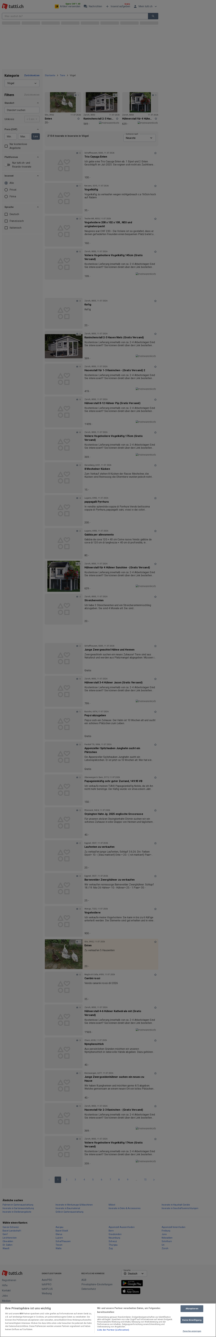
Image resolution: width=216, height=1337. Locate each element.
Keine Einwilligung (191, 1320)
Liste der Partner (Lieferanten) (113, 1330)
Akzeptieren (192, 1308)
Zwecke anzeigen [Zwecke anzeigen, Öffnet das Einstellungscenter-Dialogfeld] (192, 1331)
